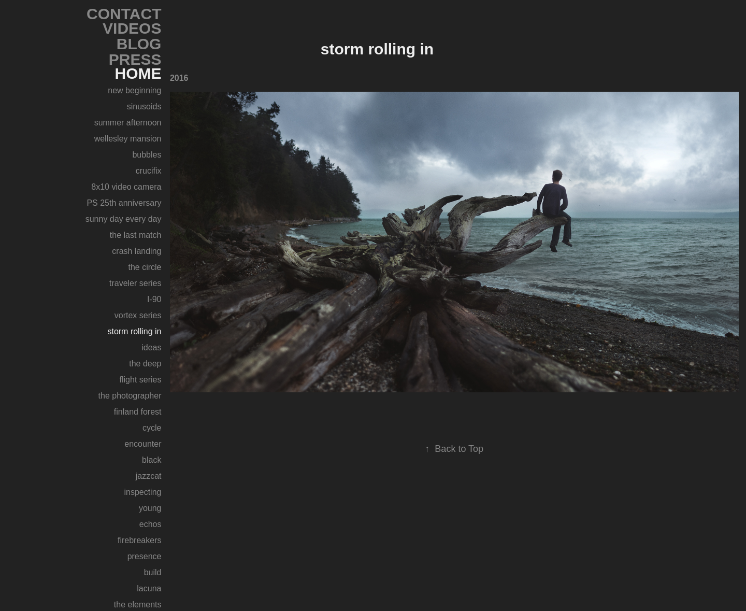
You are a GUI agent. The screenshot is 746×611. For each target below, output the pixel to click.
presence (144, 556)
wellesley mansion (128, 138)
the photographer (130, 395)
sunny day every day (123, 219)
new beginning (134, 90)
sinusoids (144, 106)
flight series (141, 379)
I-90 (154, 299)
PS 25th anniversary (124, 202)
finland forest (138, 411)
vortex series (138, 315)
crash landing (136, 251)
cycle (151, 427)
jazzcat (149, 476)
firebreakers (139, 540)
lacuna (149, 588)
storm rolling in (134, 331)
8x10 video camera (126, 186)
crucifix (149, 170)
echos (150, 524)
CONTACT (124, 13)
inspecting (142, 492)
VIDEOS (132, 28)
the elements (138, 604)
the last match (136, 235)
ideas (151, 347)
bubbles (146, 154)
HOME (137, 73)
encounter (142, 443)
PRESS (135, 59)
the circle (144, 267)
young (150, 508)
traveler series (135, 283)
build (153, 572)
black (151, 460)
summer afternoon (128, 122)
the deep (145, 363)
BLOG (139, 43)
